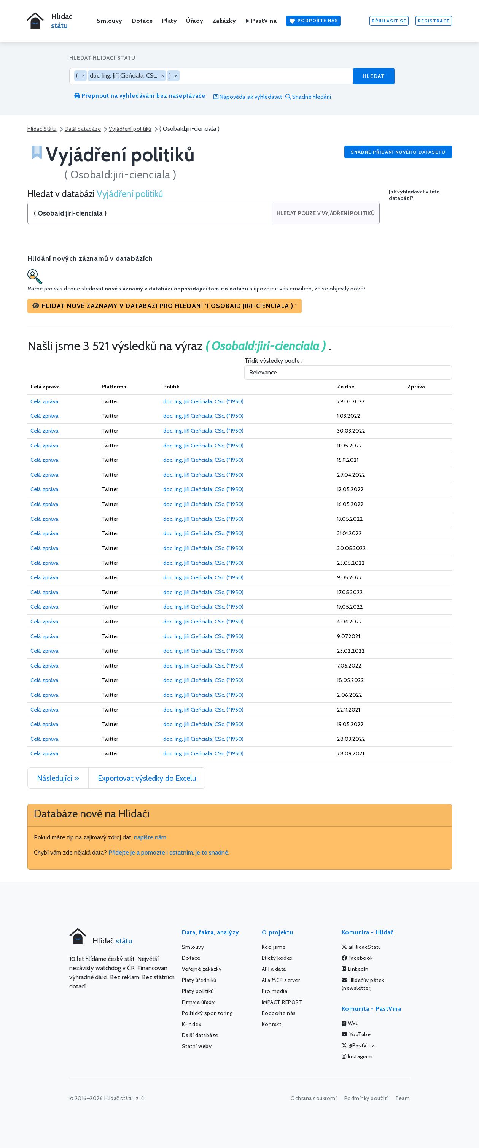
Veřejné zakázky (202, 969)
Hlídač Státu (42, 128)
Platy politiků (198, 991)
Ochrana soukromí (314, 1098)
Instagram (357, 1056)
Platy (169, 20)
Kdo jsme (274, 946)
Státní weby (197, 1046)
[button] (164, 306)
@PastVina (358, 1045)
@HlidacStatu (361, 946)
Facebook (357, 958)
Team (402, 1098)
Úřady (195, 20)
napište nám (150, 837)
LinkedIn (355, 969)
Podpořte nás (313, 21)
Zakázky (224, 20)
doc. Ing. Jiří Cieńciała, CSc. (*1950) (203, 401)
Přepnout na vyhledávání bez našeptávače (139, 95)
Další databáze (83, 128)
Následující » (58, 778)
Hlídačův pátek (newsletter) (363, 984)
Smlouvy (110, 20)
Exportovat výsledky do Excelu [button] (147, 778)
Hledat (374, 76)
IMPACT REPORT (282, 1002)
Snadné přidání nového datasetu (398, 152)
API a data (274, 969)
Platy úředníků (199, 980)
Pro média (275, 991)
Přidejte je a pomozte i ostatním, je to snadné (168, 852)
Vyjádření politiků (130, 128)
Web (350, 1023)
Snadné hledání (308, 97)
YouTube (356, 1034)
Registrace (434, 21)
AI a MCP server (281, 980)
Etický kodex (277, 958)
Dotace (142, 20)
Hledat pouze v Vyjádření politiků (326, 213)
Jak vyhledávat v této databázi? (414, 195)
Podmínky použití (366, 1098)
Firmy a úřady (198, 1002)
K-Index (192, 1024)
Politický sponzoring (207, 1013)
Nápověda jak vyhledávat (247, 97)
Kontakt (272, 1024)
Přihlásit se (389, 21)
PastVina (261, 20)
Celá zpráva (44, 401)
